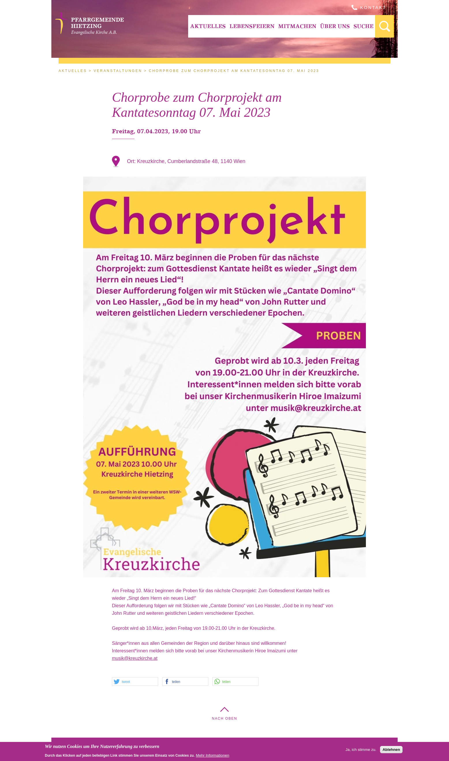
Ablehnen (391, 750)
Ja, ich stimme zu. (361, 750)
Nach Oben (224, 718)
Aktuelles (208, 26)
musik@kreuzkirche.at (135, 658)
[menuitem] (207, 26)
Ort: (132, 161)
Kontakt (373, 7)
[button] (135, 681)
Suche (363, 26)
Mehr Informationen (212, 755)
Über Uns (335, 26)
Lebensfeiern (251, 26)
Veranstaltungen (117, 71)
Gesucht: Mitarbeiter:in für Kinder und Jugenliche (384, 26)
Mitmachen (297, 26)
